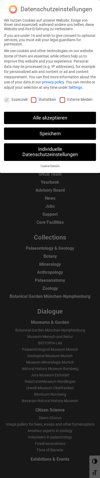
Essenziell (15, 96)
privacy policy (53, 79)
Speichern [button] (50, 130)
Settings (75, 84)
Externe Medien (76, 96)
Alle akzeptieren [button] (50, 115)
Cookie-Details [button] (50, 163)
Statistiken (43, 96)
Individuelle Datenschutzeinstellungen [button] (50, 149)
